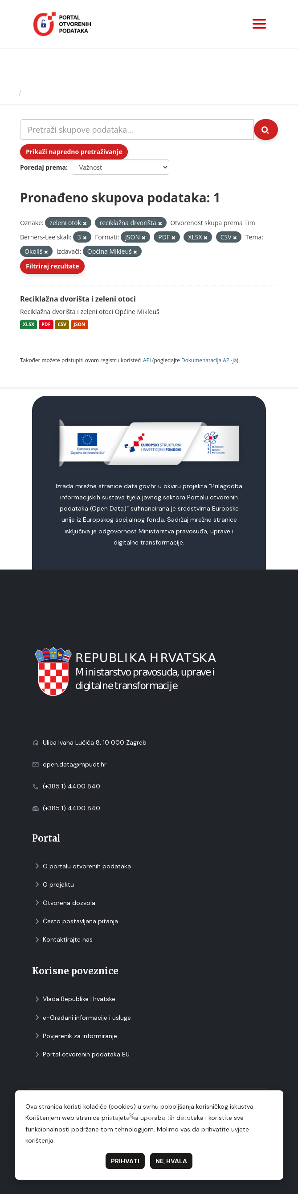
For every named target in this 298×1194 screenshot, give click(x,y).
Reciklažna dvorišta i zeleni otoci (78, 299)
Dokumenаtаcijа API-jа (209, 360)
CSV (62, 325)
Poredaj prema (43, 167)
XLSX (28, 325)
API (147, 360)
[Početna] (10, 92)
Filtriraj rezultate (52, 266)
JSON (79, 325)
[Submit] (266, 129)
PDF (45, 325)
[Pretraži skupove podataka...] (137, 129)
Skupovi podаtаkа (62, 92)
